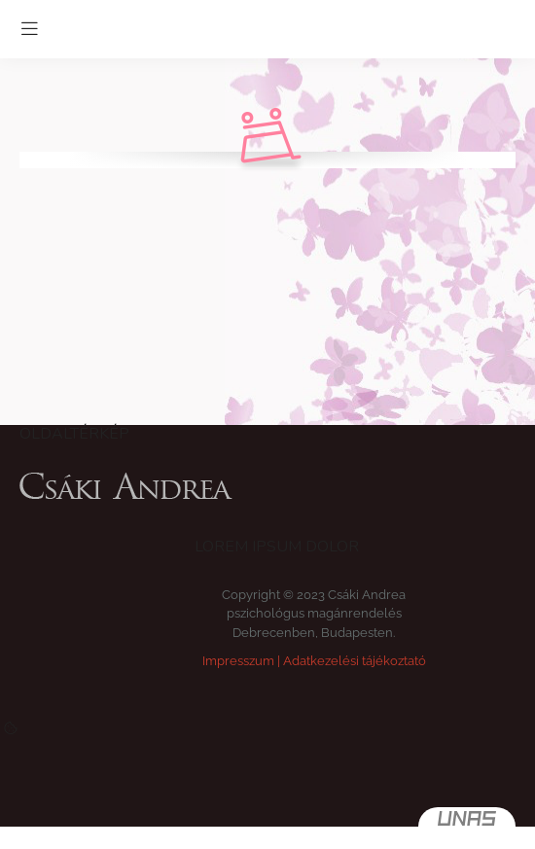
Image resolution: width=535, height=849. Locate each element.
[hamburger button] (29, 29)
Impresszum (238, 661)
